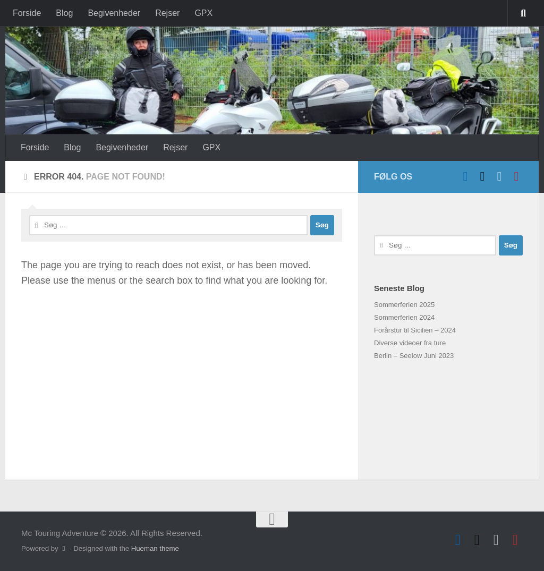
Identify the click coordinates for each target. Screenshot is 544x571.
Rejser (167, 13)
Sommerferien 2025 (404, 305)
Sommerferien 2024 (404, 317)
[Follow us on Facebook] (465, 176)
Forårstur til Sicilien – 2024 (415, 330)
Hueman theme (155, 548)
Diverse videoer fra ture (410, 343)
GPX (203, 13)
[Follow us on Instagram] (516, 176)
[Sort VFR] (482, 176)
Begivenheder (114, 13)
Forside (27, 13)
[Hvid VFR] (499, 176)
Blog (64, 13)
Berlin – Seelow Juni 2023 (414, 356)
